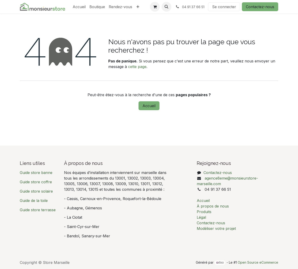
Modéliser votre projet (216, 228)
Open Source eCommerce (258, 262)
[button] (166, 7)
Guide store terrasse (38, 210)
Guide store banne (37, 172)
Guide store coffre (36, 182)
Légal (201, 217)
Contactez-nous (260, 6)
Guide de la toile (34, 200)
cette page (137, 66)
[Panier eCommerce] (155, 7)
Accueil (149, 105)
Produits (204, 211)
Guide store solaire (36, 191)
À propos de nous (213, 206)
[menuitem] (79, 6)
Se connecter (224, 6)
